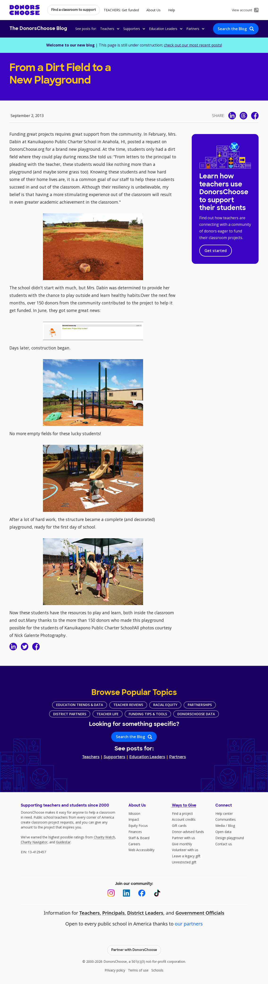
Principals (113, 913)
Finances (135, 831)
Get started (215, 250)
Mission (134, 813)
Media (220, 825)
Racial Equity (165, 704)
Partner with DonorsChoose (134, 950)
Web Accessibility (141, 850)
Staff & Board (138, 838)
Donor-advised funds (188, 831)
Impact (133, 819)
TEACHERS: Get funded (121, 10)
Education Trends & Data (79, 704)
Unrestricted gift (184, 862)
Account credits (184, 819)
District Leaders (145, 913)
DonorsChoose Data (196, 714)
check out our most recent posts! (193, 45)
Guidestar (63, 842)
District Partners (69, 714)
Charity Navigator (34, 842)
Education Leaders (147, 757)
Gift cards (179, 825)
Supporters (114, 757)
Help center (224, 813)
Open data (223, 831)
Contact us (223, 844)
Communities (225, 819)
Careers (134, 844)
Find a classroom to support (73, 10)
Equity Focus (138, 825)
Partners (177, 757)
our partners (189, 924)
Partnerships (200, 704)
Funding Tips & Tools (148, 714)
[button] (109, 29)
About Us (153, 10)
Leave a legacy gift (186, 856)
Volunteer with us (185, 850)
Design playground (229, 838)
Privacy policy (115, 970)
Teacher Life (108, 714)
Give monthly (182, 844)
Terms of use (138, 970)
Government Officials (199, 913)
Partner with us (183, 838)
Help (171, 10)
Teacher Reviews (128, 704)
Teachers (90, 757)
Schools (157, 970)
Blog (231, 825)
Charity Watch (104, 837)
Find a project (182, 813)
